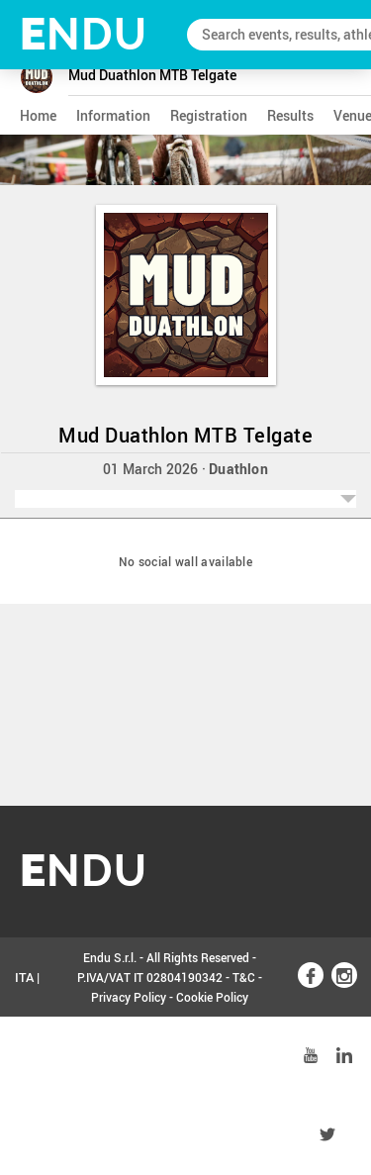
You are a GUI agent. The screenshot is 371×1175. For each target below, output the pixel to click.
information (113, 115)
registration (208, 115)
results (290, 115)
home (38, 115)
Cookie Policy (212, 997)
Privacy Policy (128, 997)
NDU (83, 34)
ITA (24, 977)
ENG (28, 1056)
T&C (243, 977)
